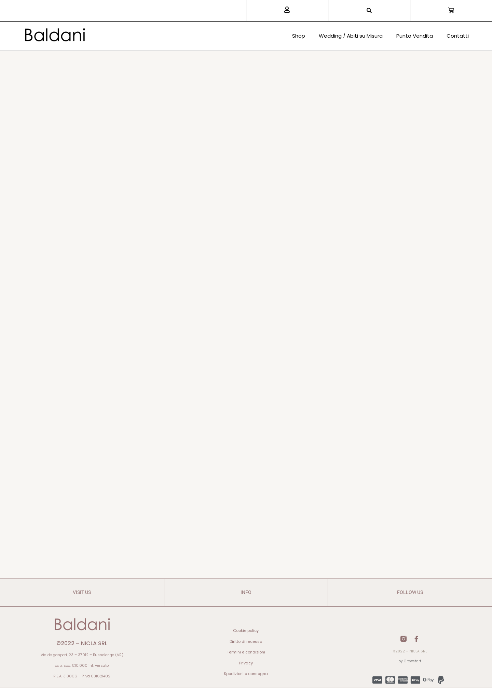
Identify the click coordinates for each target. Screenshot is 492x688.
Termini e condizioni (246, 652)
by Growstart (409, 661)
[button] (369, 10)
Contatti (458, 35)
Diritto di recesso (246, 641)
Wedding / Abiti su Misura (351, 35)
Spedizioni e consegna (246, 673)
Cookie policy (246, 630)
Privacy (246, 663)
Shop (298, 35)
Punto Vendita (414, 35)
